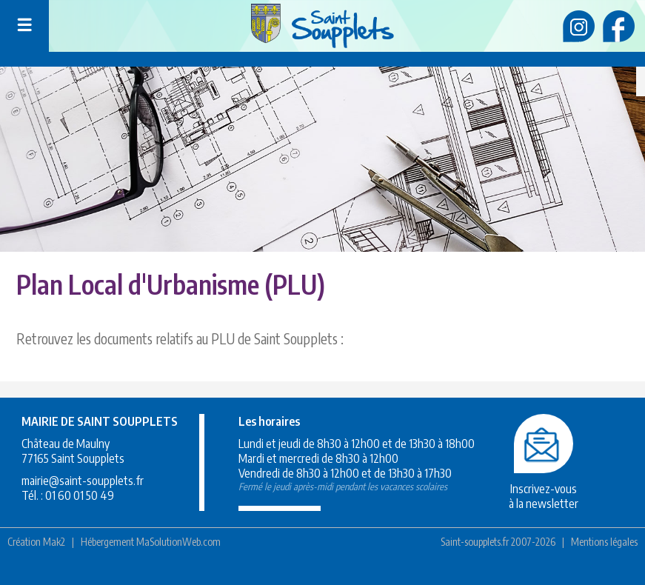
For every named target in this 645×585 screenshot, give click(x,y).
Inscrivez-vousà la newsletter (543, 489)
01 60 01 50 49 (79, 495)
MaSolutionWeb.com (178, 541)
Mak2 (54, 541)
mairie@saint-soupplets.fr (82, 480)
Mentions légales (604, 541)
